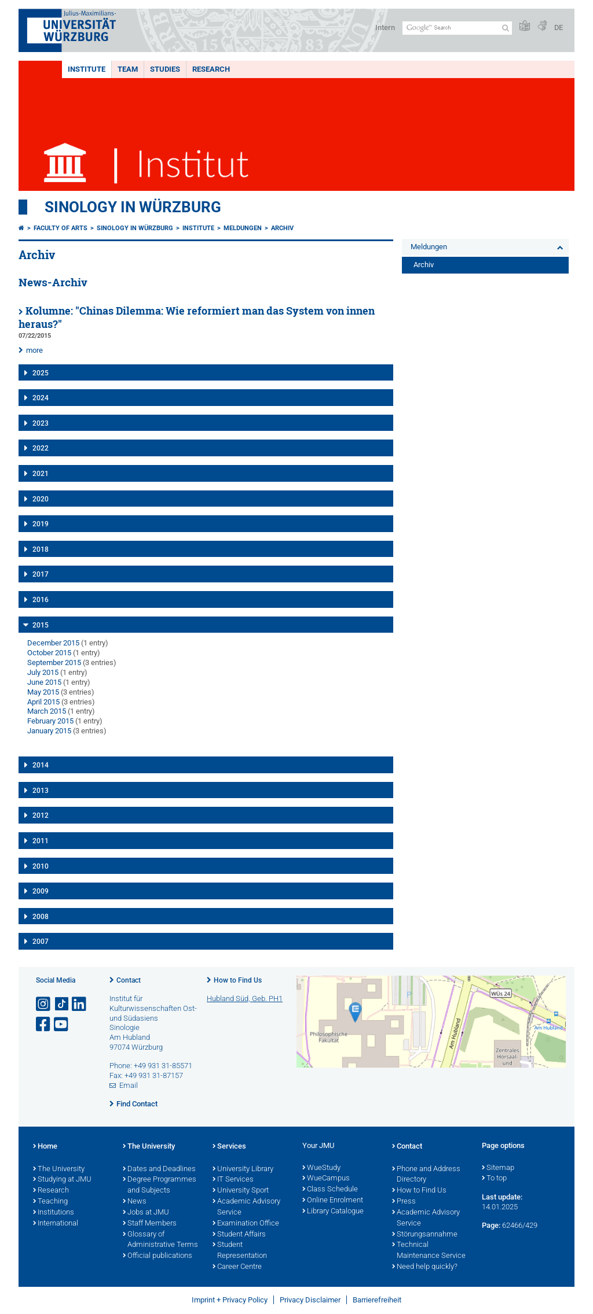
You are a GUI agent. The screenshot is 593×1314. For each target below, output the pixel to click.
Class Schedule (330, 1189)
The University (59, 1169)
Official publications (157, 1256)
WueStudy (321, 1168)
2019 (40, 524)
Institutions (53, 1213)
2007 (40, 941)
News (135, 1202)
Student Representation (240, 1250)
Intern (385, 27)
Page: (491, 1225)
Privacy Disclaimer (310, 1299)
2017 (40, 574)
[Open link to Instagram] (44, 1004)
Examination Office (246, 1224)
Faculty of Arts (60, 228)
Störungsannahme (424, 1235)
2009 (40, 891)
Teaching (50, 1202)
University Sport (241, 1191)
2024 (40, 398)
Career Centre (237, 1267)
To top (494, 1178)
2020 (40, 499)
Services (229, 1147)
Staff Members (150, 1224)
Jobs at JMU (146, 1213)
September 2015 (54, 662)
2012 (40, 815)
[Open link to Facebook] (44, 1024)
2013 (40, 791)
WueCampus (326, 1178)
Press (404, 1202)
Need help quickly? (424, 1267)
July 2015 (42, 672)
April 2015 (43, 701)
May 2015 (43, 692)
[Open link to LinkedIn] (80, 1004)
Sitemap (498, 1168)
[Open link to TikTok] (62, 1004)
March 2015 (46, 711)
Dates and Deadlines (159, 1169)
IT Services (233, 1180)
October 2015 (49, 652)
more (34, 350)
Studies (165, 69)
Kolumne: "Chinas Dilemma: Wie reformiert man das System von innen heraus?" (197, 317)
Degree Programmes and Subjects (159, 1185)
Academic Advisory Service (246, 1207)
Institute (86, 69)
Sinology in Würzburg (133, 207)
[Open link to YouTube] (62, 1024)
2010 (40, 866)
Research (211, 69)
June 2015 (44, 682)
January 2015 (49, 730)
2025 (40, 373)
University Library (243, 1169)
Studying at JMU (62, 1180)
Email (128, 1085)
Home (45, 1147)
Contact (128, 980)
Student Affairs (239, 1235)
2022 (40, 448)
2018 (40, 549)
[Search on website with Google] (457, 28)
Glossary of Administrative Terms (160, 1240)
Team (128, 69)
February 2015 (50, 721)
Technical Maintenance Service (429, 1250)
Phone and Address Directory (426, 1175)
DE (558, 27)
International (55, 1224)
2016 (40, 600)
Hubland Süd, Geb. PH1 (245, 998)
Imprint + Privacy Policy (230, 1299)
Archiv (282, 228)
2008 (40, 917)
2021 (40, 474)
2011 (40, 841)
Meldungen (243, 228)
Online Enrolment (332, 1200)
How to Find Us (238, 980)
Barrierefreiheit (377, 1299)
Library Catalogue (333, 1211)
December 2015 (53, 642)
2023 (40, 423)
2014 (40, 765)
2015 (40, 625)
